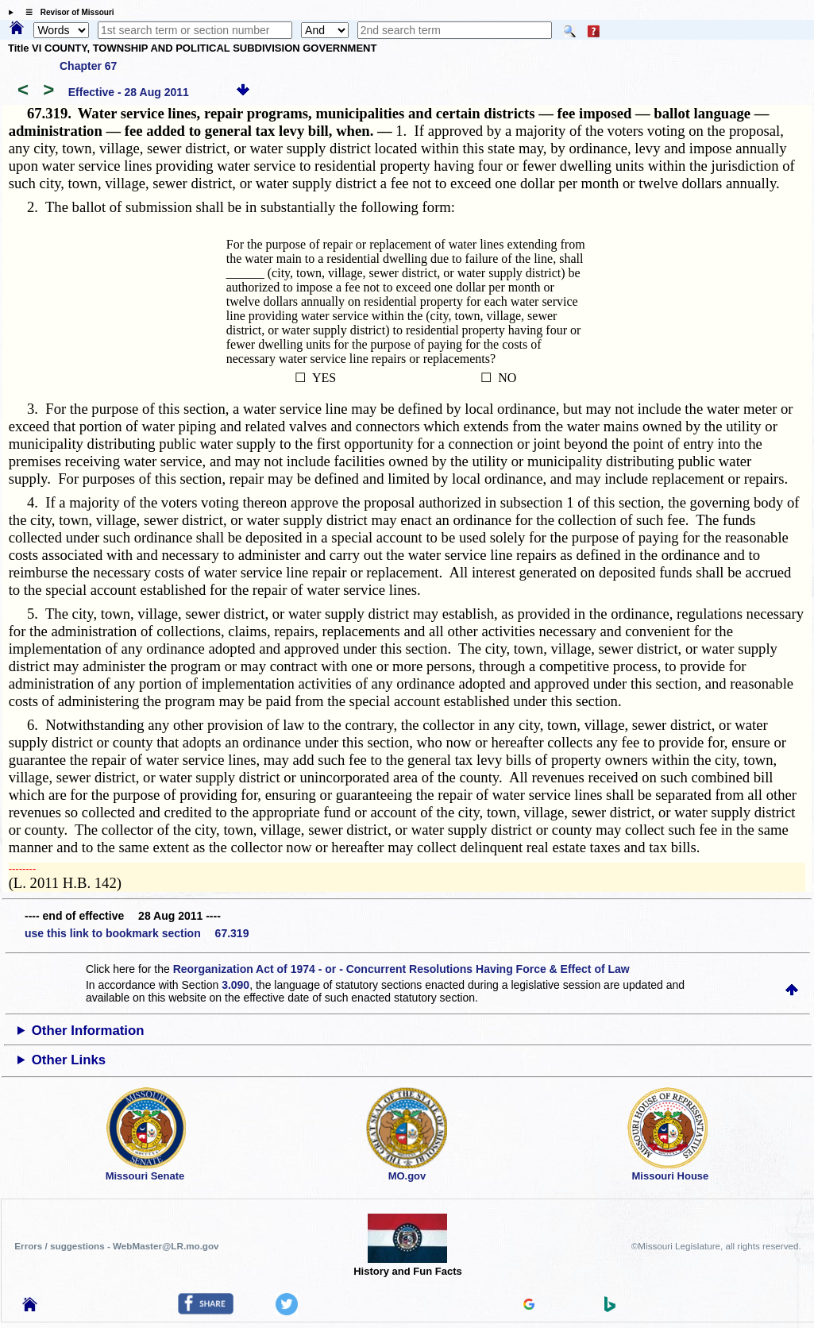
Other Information (88, 1030)
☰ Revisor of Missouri (65, 12)
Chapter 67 (88, 66)
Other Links (69, 1059)
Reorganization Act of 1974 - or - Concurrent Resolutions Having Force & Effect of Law (401, 969)
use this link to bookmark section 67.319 (137, 933)
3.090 (235, 985)
